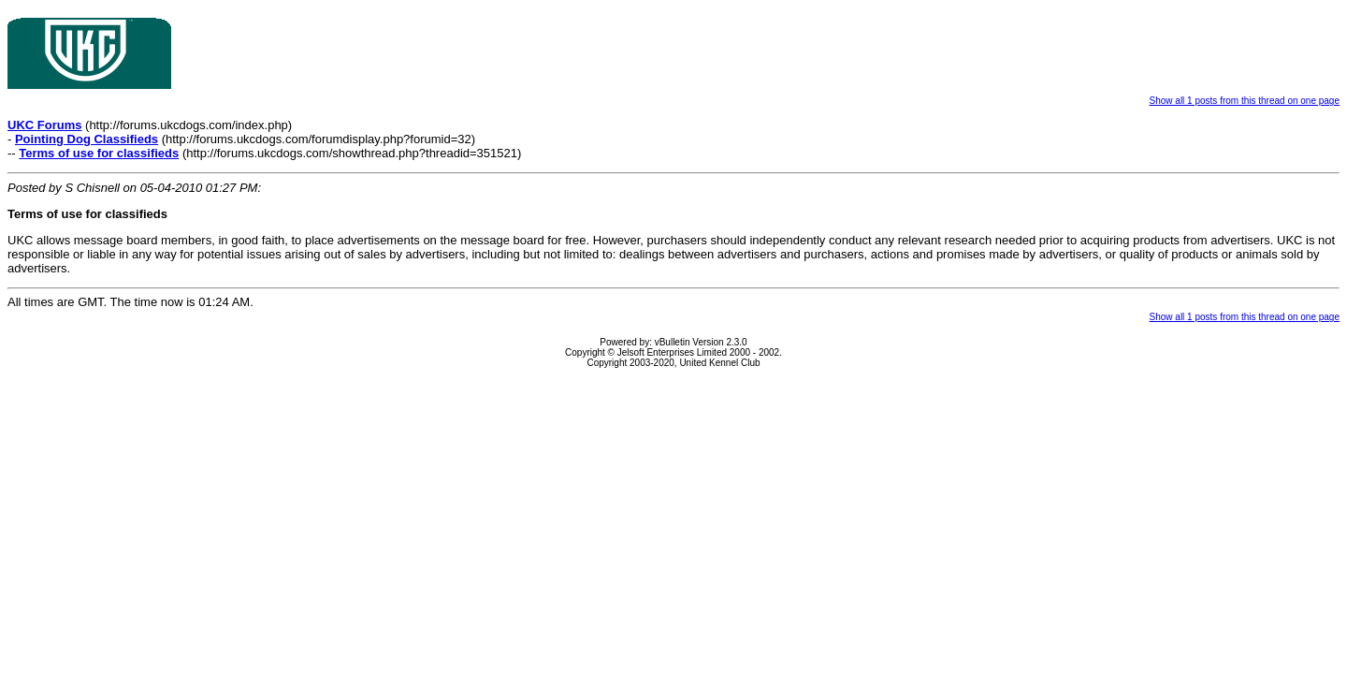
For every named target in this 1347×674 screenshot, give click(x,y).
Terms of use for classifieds (99, 153)
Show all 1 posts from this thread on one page (1245, 100)
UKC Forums (44, 125)
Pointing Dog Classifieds (86, 139)
